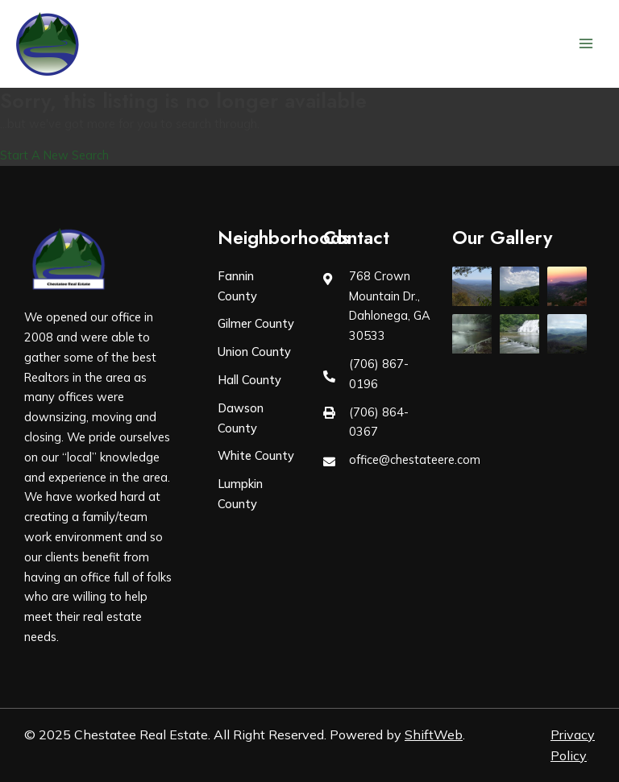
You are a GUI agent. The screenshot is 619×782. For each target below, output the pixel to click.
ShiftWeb (434, 734)
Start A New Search (54, 155)
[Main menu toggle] (586, 43)
